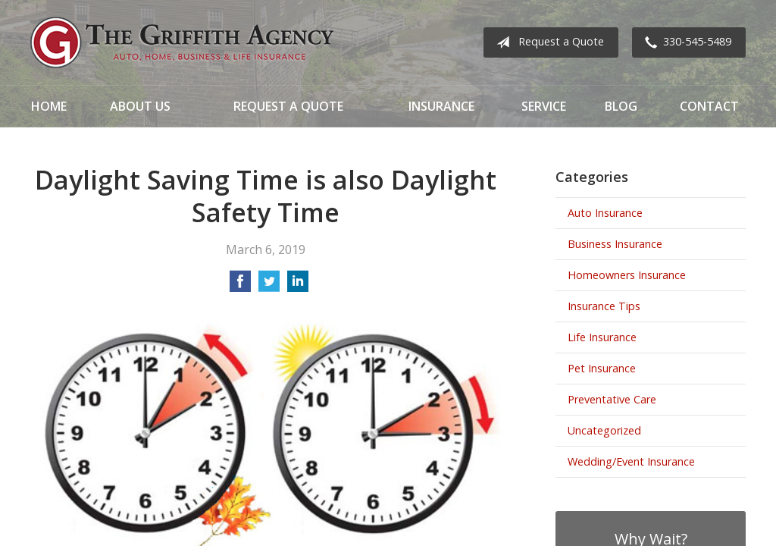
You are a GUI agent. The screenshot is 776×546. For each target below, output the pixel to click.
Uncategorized (604, 430)
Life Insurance (602, 337)
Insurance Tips (604, 306)
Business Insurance (615, 244)
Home (49, 106)
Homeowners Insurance (627, 275)
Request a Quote (547, 42)
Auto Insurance (605, 213)
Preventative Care (612, 399)
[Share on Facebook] (240, 286)
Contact (709, 106)
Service (543, 106)
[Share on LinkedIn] (297, 286)
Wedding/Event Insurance (631, 461)
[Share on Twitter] (269, 286)
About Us (140, 106)
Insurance (441, 106)
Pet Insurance (602, 368)
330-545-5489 (685, 42)
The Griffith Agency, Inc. (181, 42)
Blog (621, 106)
